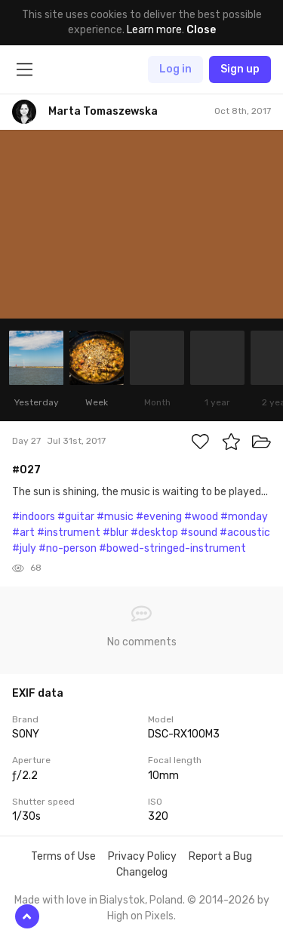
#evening (159, 516)
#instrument (68, 532)
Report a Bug (220, 856)
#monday (244, 516)
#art (23, 532)
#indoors (33, 516)
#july (24, 548)
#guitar (75, 516)
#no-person (67, 548)
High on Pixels (140, 916)
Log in (175, 69)
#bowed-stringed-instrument (172, 548)
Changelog (142, 872)
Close (201, 29)
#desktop (154, 532)
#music (115, 516)
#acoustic (245, 532)
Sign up (240, 69)
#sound (198, 532)
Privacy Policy (142, 856)
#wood (201, 516)
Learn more (154, 29)
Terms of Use (63, 856)
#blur (115, 532)
